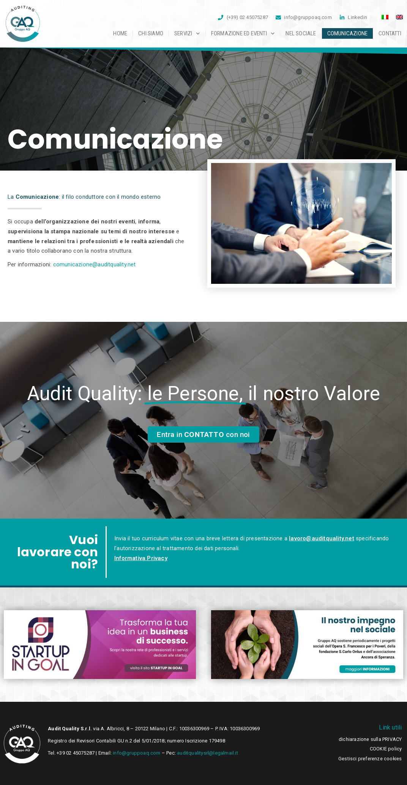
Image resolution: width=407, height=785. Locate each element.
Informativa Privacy (140, 558)
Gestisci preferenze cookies (370, 758)
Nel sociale (301, 33)
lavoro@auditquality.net (321, 538)
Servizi (187, 33)
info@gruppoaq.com (136, 753)
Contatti (390, 33)
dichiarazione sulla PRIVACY (370, 739)
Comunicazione (347, 33)
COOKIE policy (386, 749)
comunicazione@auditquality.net (94, 264)
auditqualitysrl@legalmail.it (207, 753)
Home (120, 33)
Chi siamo (150, 33)
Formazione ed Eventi (243, 33)
